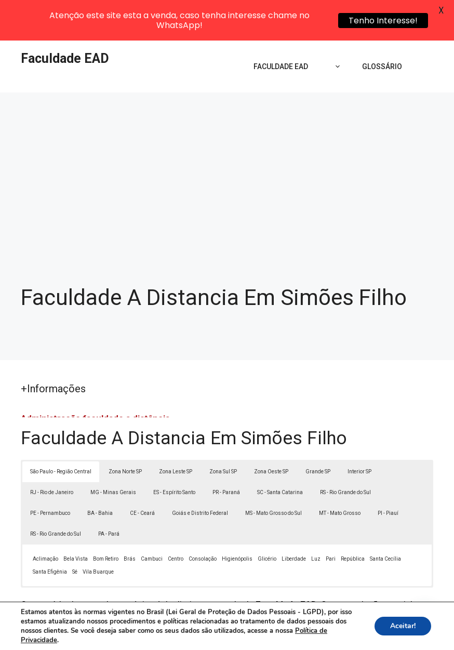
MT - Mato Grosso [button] (339, 472)
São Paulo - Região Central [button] (60, 430)
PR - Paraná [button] (226, 451)
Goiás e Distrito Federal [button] (200, 472)
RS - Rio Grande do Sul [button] (345, 451)
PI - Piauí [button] (388, 472)
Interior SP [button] (359, 430)
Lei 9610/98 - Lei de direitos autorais (248, 590)
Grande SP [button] (317, 430)
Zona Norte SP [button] (125, 430)
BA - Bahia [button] (100, 472)
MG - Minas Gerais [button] (113, 451)
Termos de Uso (370, 634)
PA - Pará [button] (108, 493)
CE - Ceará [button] (142, 472)
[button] (423, 619)
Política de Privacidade (299, 634)
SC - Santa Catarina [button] (280, 451)
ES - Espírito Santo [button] (174, 451)
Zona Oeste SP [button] (271, 430)
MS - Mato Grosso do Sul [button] (273, 472)
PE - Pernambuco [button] (50, 472)
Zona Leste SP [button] (175, 430)
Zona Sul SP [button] (223, 430)
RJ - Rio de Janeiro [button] (51, 451)
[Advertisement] (227, 161)
